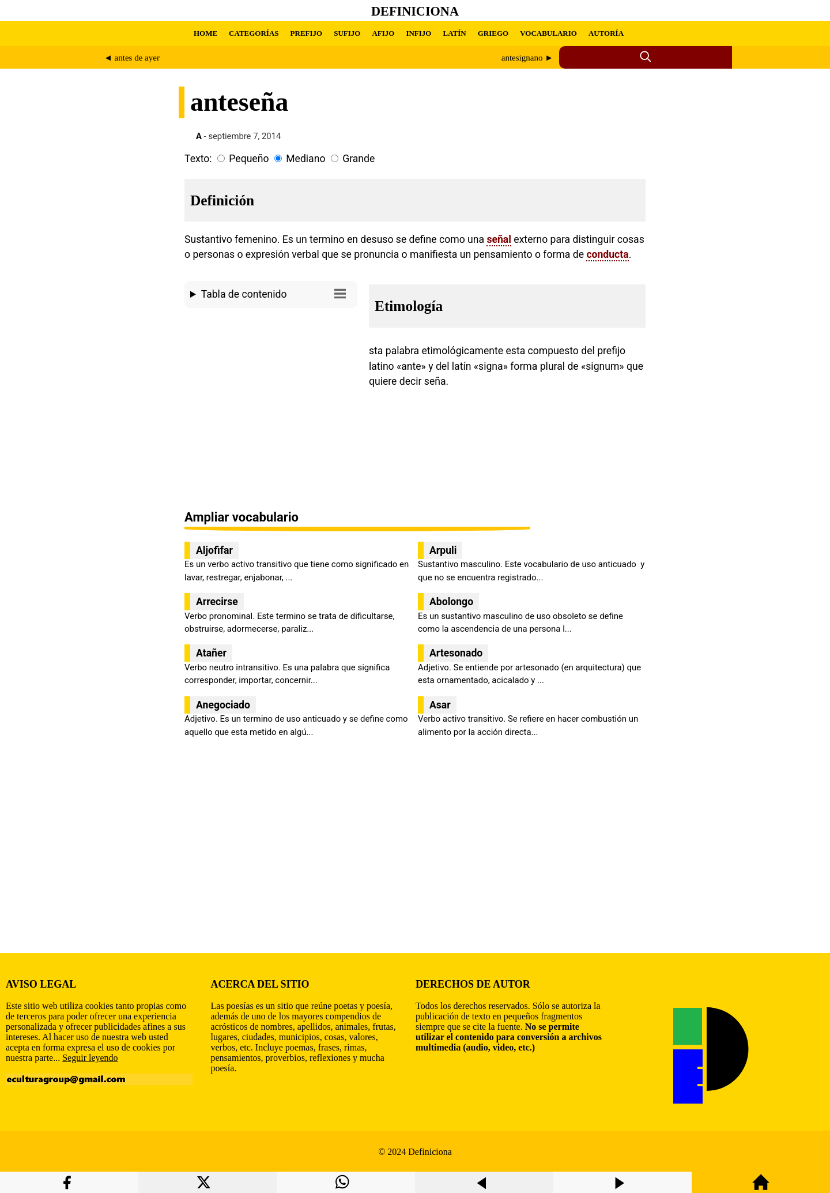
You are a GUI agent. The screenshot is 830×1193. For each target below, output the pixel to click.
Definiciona (415, 11)
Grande (358, 158)
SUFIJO (347, 33)
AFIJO (383, 33)
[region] (270, 410)
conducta (607, 254)
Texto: (198, 158)
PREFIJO (306, 33)
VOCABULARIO (548, 33)
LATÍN (454, 33)
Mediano (305, 158)
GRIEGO (493, 33)
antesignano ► (527, 57)
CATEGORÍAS (253, 33)
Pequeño (249, 158)
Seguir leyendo (90, 1058)
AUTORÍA (606, 33)
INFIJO (418, 33)
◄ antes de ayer (132, 57)
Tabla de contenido (276, 293)
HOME (205, 33)
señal (498, 239)
